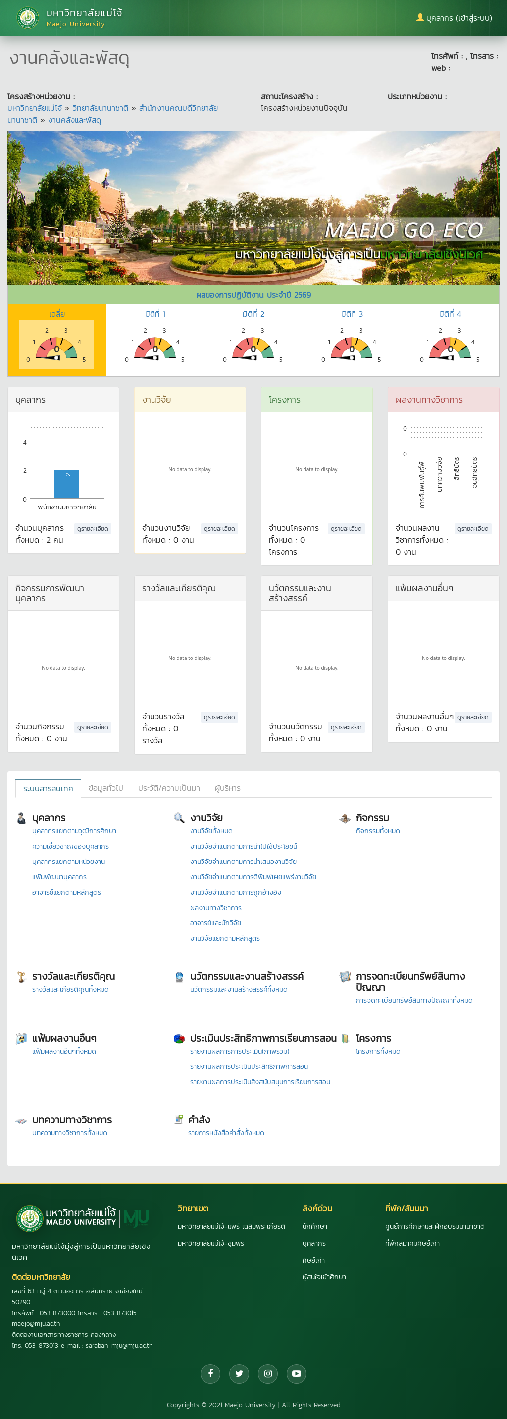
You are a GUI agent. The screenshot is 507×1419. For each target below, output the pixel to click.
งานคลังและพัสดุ (74, 120)
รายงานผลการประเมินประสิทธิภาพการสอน (249, 1067)
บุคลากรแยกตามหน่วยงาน (68, 862)
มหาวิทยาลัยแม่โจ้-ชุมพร (211, 1243)
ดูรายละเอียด (92, 528)
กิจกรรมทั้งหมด (378, 831)
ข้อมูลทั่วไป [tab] (106, 788)
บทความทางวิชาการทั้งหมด (69, 1133)
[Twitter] (239, 1374)
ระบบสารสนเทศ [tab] (48, 788)
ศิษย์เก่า (314, 1260)
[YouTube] (296, 1374)
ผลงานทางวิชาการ (216, 908)
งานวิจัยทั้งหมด (211, 831)
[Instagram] (268, 1374)
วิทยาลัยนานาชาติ (100, 108)
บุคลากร (314, 1243)
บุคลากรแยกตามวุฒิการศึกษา (74, 831)
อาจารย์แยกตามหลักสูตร (66, 892)
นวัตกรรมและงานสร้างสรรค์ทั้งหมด (239, 989)
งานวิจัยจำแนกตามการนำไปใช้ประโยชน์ (243, 846)
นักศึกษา (315, 1226)
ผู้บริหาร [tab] (228, 788)
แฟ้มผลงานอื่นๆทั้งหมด (64, 1051)
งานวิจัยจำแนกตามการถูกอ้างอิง (235, 892)
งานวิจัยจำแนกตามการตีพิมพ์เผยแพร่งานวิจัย (253, 877)
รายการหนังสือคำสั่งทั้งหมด (226, 1133)
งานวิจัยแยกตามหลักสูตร (225, 938)
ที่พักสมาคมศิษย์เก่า (412, 1243)
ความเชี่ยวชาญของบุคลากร (70, 846)
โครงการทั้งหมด (378, 1051)
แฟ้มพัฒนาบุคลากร (59, 877)
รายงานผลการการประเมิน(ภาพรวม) (239, 1051)
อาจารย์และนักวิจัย (215, 923)
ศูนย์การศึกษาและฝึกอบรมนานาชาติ (435, 1226)
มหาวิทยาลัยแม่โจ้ (34, 108)
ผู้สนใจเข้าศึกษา (324, 1277)
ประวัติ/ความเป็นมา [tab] (169, 788)
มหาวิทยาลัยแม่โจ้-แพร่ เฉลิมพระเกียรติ (231, 1226)
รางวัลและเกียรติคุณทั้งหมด (70, 989)
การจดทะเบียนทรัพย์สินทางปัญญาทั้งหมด (414, 1000)
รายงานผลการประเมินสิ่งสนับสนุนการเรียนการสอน (260, 1082)
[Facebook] (210, 1374)
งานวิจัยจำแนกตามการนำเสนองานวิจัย (243, 862)
